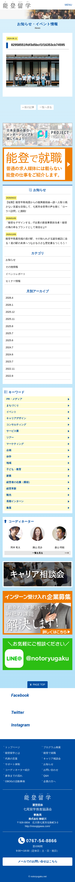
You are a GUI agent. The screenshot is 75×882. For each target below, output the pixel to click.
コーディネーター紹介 (17, 769)
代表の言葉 (11, 758)
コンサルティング (16, 424)
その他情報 (12, 266)
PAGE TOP (39, 684)
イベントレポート (15, 274)
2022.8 (9, 375)
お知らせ (11, 259)
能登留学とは (12, 752)
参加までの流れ (13, 775)
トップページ (12, 747)
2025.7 (9, 333)
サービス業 (12, 431)
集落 (8, 507)
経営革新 (11, 488)
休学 (8, 456)
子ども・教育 (13, 469)
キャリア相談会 (52, 758)
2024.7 (9, 347)
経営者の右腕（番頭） (18, 482)
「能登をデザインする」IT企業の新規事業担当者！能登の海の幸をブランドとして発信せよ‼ (36, 222)
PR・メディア (14, 399)
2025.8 (9, 326)
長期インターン (15, 501)
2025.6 (9, 340)
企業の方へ (49, 781)
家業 (8, 475)
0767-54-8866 (41, 840)
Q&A (46, 775)
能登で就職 (49, 752)
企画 (8, 450)
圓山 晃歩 (37, 537)
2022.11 (10, 368)
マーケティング (15, 443)
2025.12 (10, 311)
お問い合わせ (50, 769)
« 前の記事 (28, 107)
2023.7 (9, 361)
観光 (8, 494)
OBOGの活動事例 (15, 781)
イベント (11, 411)
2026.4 (9, 297)
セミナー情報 (13, 281)
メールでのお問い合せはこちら (37, 861)
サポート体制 (12, 764)
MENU (68, 4)
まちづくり (12, 405)
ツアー (10, 437)
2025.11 (10, 319)
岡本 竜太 (15, 537)
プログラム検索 (52, 747)
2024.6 (9, 354)
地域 (8, 462)
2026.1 (9, 304)
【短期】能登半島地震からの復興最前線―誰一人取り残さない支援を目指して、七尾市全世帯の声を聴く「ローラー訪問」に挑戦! (36, 204)
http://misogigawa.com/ (37, 826)
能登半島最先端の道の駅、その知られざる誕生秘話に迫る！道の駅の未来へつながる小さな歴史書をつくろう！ (36, 238)
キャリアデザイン (16, 418)
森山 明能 (59, 537)
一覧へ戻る (46, 107)
